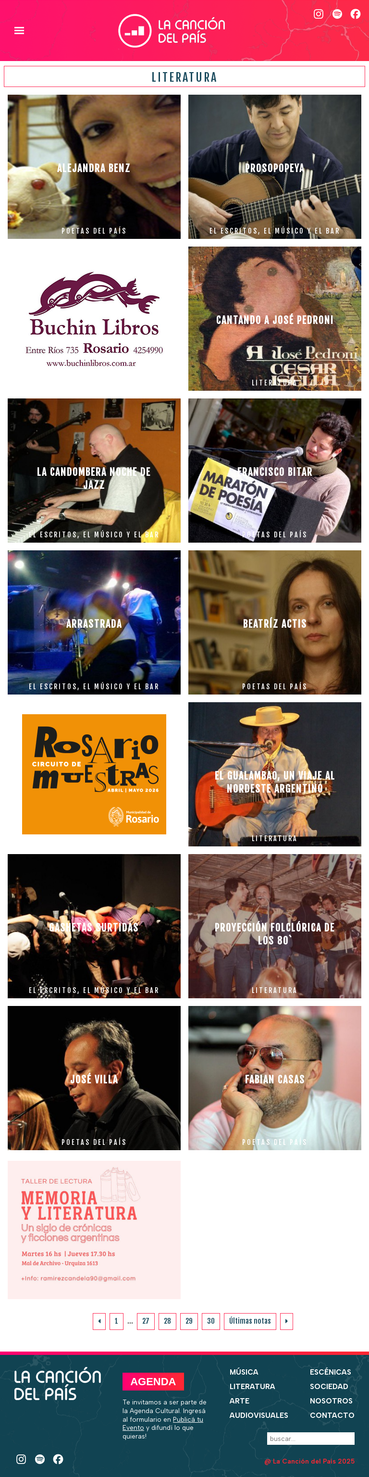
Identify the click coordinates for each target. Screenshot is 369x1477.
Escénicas (330, 1372)
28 (167, 1321)
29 (189, 1321)
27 (145, 1321)
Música (244, 1372)
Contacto (332, 1415)
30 (211, 1321)
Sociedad (329, 1386)
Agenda (153, 1382)
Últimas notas (250, 1321)
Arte (239, 1401)
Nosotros (331, 1401)
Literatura (252, 1386)
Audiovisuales (259, 1415)
